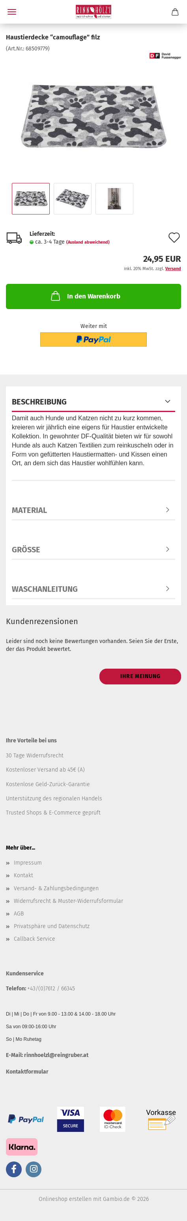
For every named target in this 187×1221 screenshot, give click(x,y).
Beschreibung (39, 401)
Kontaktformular (27, 1071)
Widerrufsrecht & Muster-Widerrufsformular (68, 901)
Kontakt (23, 875)
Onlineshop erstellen (65, 1199)
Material (29, 510)
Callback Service (34, 939)
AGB (19, 913)
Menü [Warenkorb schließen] (11, 11)
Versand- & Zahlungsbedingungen (56, 888)
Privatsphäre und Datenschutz (52, 926)
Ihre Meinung (140, 676)
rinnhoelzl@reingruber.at (56, 1055)
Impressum (28, 862)
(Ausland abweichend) (88, 242)
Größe (26, 549)
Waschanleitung (45, 589)
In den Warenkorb (84, 295)
